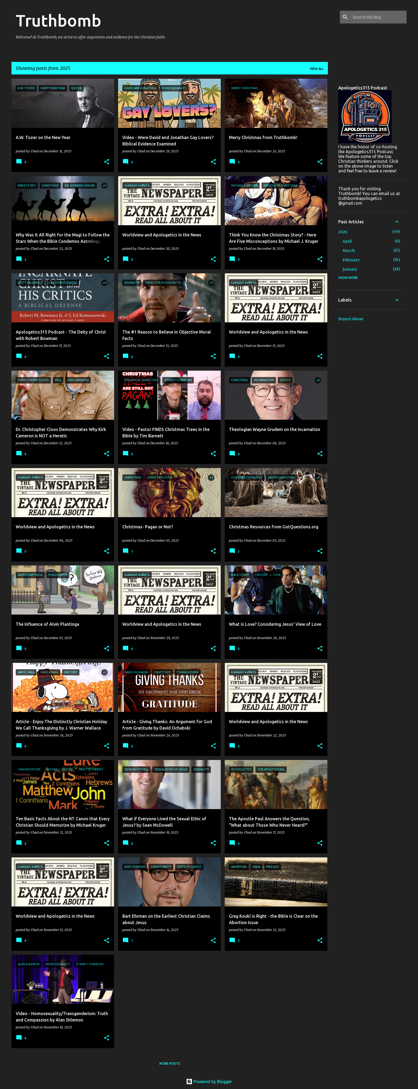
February (351, 260)
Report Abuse (350, 318)
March (349, 250)
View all (317, 68)
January (350, 269)
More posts (169, 1063)
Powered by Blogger (209, 1081)
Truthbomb (58, 20)
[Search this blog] (379, 17)
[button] (106, 162)
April (347, 241)
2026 (342, 231)
